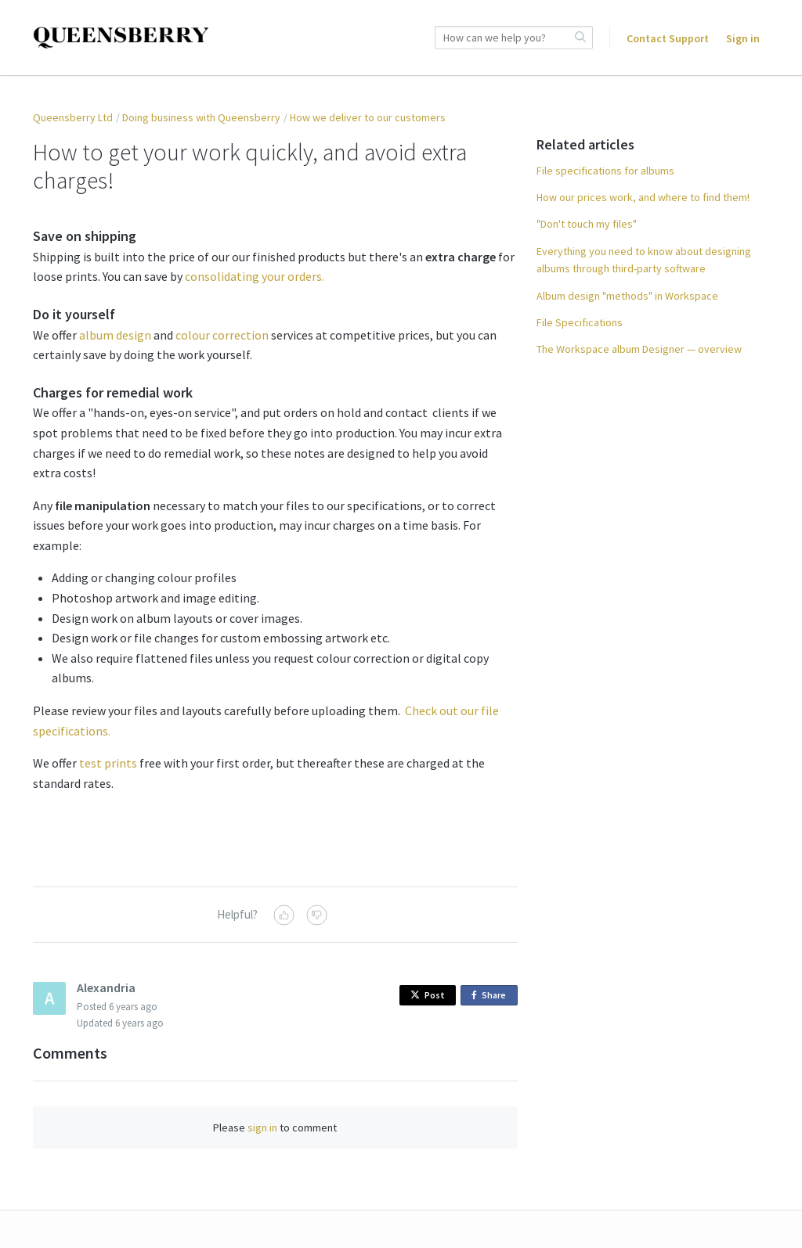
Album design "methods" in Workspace (627, 296)
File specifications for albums (605, 171)
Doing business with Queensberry (201, 117)
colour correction (222, 335)
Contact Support (668, 38)
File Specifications (579, 322)
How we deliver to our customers (368, 117)
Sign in (743, 38)
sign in (262, 1127)
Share (491, 995)
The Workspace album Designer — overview (639, 349)
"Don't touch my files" (586, 224)
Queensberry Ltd (73, 117)
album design (115, 335)
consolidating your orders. (254, 276)
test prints (108, 763)
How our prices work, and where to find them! (643, 197)
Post (427, 995)
